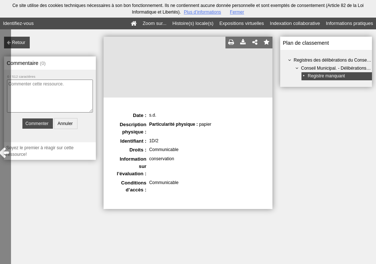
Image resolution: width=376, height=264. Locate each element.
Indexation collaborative (295, 23)
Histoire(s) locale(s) (192, 23)
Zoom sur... (154, 23)
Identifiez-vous (18, 23)
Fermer (237, 12)
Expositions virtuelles (241, 23)
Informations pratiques (349, 23)
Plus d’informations (202, 12)
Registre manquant (326, 75)
